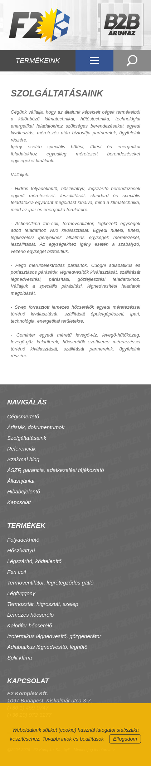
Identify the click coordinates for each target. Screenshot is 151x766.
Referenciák (21, 449)
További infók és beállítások (73, 739)
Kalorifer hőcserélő (29, 625)
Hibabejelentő (23, 491)
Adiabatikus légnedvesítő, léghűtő (47, 647)
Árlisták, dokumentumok (35, 427)
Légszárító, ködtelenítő (34, 561)
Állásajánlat (21, 481)
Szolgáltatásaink (26, 438)
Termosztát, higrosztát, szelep (42, 604)
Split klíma (19, 658)
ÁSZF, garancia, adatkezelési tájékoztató (55, 470)
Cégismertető (23, 416)
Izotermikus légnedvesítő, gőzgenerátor (54, 636)
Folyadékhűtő (23, 540)
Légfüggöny (21, 593)
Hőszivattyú (21, 550)
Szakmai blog (23, 459)
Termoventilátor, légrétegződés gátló (50, 583)
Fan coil (16, 572)
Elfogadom (125, 739)
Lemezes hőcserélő (30, 615)
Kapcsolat (19, 502)
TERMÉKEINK (38, 60)
